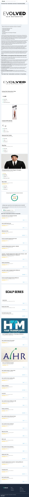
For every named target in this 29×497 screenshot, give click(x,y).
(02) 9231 (24, 235)
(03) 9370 (24, 337)
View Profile (5, 99)
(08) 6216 (6, 100)
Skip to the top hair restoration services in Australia (11, 26)
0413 (25, 259)
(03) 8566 (24, 274)
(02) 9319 (24, 374)
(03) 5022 (6, 150)
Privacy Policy (22, 490)
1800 (6, 140)
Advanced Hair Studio (5, 30)
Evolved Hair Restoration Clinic (6, 28)
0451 (25, 481)
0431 (25, 397)
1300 (25, 220)
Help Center (21, 488)
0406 (25, 435)
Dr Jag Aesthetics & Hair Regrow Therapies (8, 32)
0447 (25, 382)
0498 (25, 443)
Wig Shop (3, 31)
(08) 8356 (6, 176)
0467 (25, 344)
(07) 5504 (24, 390)
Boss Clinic (3, 33)
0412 (25, 227)
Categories (12, 490)
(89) (8, 183)
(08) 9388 (6, 187)
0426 (25, 405)
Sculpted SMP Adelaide (5, 29)
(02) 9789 (24, 458)
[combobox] (12, 1)
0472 (25, 420)
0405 (6, 130)
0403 (25, 303)
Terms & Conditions (23, 491)
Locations (12, 488)
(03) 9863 (24, 309)
